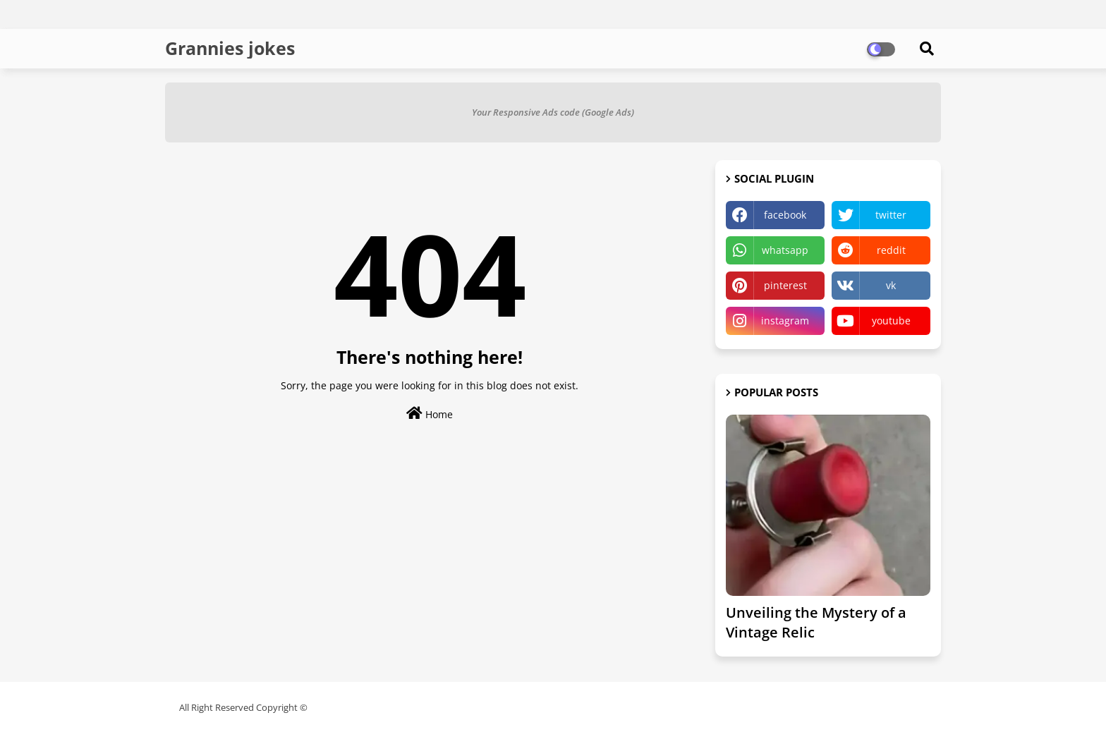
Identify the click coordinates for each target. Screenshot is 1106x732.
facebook (785, 214)
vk (891, 285)
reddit (891, 250)
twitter (890, 214)
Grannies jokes (230, 48)
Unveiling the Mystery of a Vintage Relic (816, 622)
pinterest (785, 285)
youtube (891, 320)
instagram (785, 320)
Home (429, 413)
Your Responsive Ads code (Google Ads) (553, 112)
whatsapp (785, 250)
